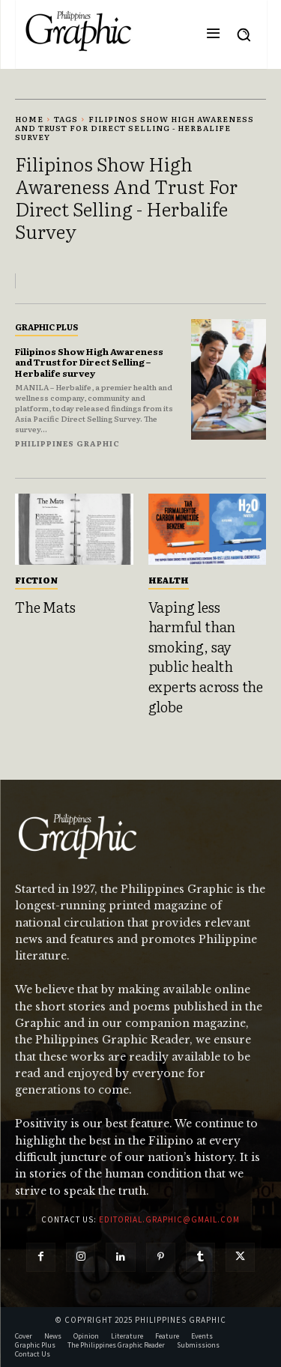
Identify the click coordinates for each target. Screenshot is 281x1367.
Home (29, 118)
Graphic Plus (46, 327)
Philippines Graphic (67, 443)
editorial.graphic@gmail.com (169, 1219)
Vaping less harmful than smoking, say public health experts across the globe (205, 656)
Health (168, 580)
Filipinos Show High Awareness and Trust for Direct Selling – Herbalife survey (89, 362)
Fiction (36, 580)
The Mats (45, 606)
